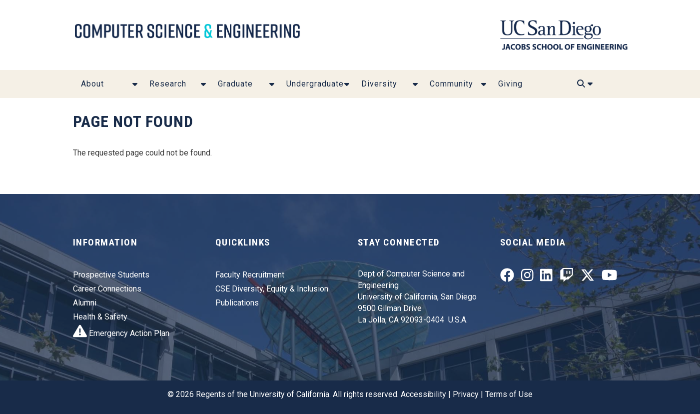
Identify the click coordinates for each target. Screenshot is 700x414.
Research (167, 83)
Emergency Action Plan (121, 333)
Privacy (466, 394)
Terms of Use (509, 394)
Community (451, 83)
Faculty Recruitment (249, 275)
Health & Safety (100, 317)
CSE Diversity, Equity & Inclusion (271, 289)
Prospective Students (111, 275)
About (92, 83)
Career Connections (107, 289)
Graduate (235, 83)
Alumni (84, 303)
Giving (510, 83)
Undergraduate (315, 83)
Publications (237, 303)
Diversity (379, 83)
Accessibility (423, 394)
